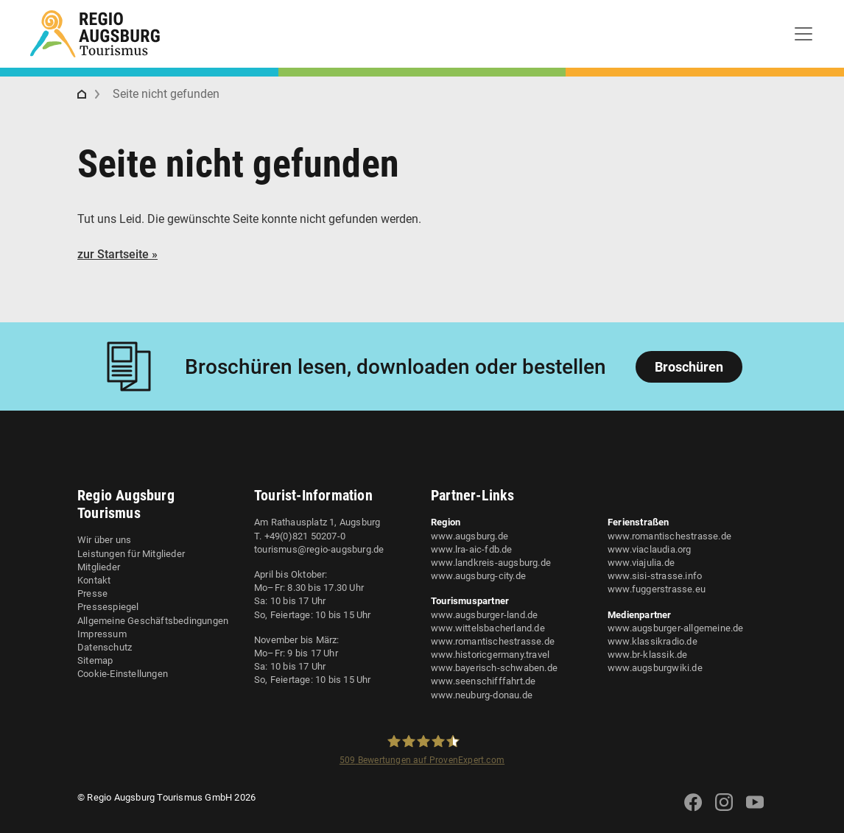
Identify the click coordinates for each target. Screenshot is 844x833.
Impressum (102, 633)
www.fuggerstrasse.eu (657, 589)
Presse (92, 593)
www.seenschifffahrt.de (483, 681)
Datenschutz (104, 647)
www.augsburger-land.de (484, 614)
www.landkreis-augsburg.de (491, 562)
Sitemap (95, 660)
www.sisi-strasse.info (655, 575)
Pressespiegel (108, 606)
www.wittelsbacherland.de (488, 628)
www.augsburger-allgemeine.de (676, 628)
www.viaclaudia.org (650, 549)
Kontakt (93, 580)
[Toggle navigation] (803, 34)
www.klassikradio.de (652, 641)
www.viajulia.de (641, 562)
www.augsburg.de (469, 536)
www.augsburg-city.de (478, 575)
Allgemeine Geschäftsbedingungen (152, 620)
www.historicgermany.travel (490, 654)
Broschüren (689, 367)
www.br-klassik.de (647, 654)
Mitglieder (98, 567)
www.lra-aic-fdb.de (472, 549)
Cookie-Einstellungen (122, 673)
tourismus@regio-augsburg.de (319, 549)
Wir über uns (104, 539)
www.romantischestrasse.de (493, 641)
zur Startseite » (117, 254)
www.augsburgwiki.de (655, 667)
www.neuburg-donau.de (481, 695)
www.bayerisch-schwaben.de (494, 667)
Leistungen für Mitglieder (131, 553)
